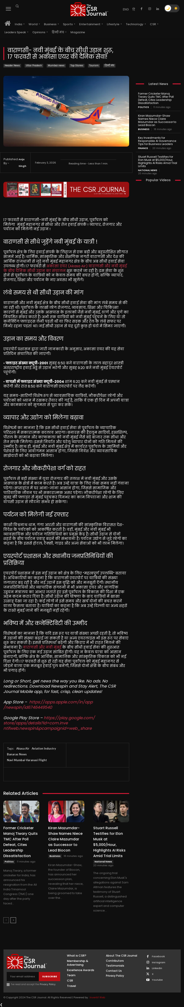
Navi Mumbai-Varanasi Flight (27, 760)
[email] (23, 976)
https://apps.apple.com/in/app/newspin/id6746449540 (48, 704)
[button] (17, 6)
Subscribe (49, 976)
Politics (9, 861)
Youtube (157, 980)
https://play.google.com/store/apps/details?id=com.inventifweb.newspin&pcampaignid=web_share (49, 723)
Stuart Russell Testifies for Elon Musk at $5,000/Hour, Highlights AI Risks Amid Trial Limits (157, 160)
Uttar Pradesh (34, 66)
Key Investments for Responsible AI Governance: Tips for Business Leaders (157, 140)
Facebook (158, 956)
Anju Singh (22, 162)
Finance (143, 147)
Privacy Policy (48, 984)
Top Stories (77, 66)
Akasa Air (22, 748)
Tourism (94, 66)
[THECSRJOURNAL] (89, 9)
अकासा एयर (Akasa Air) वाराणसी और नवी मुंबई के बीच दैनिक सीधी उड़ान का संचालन (65, 268)
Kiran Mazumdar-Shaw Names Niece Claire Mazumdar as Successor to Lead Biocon (65, 839)
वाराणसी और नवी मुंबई (42, 647)
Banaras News (17, 754)
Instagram (158, 962)
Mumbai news (56, 66)
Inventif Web (97, 997)
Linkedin (157, 968)
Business (55, 856)
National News (103, 861)
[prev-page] (6, 920)
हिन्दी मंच (109, 66)
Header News (12, 66)
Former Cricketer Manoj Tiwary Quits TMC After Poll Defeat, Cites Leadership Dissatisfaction (155, 98)
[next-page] (13, 920)
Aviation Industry (44, 748)
